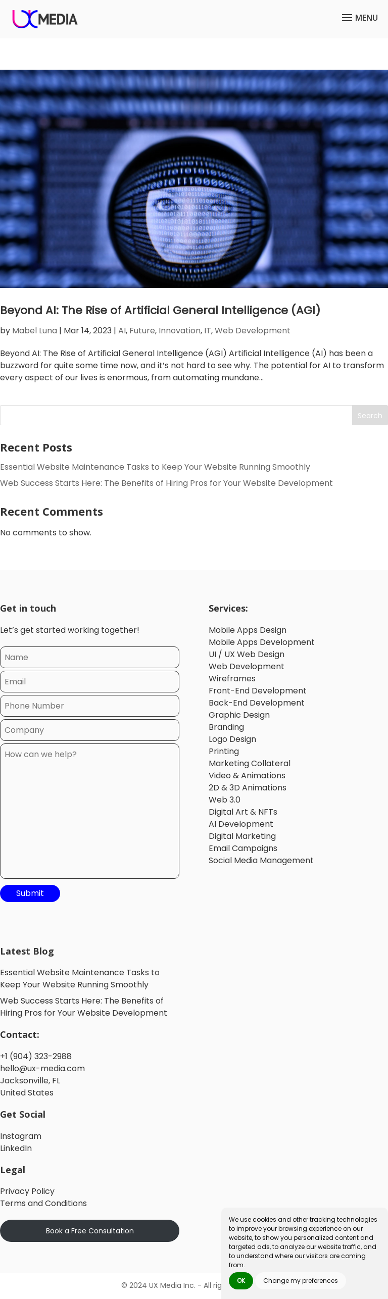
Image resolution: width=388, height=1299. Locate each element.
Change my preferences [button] (300, 1280)
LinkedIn (16, 1148)
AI (122, 330)
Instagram (20, 1136)
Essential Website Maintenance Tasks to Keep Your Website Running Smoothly (155, 467)
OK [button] (241, 1280)
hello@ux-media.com (42, 1068)
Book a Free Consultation (90, 1231)
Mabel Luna (34, 330)
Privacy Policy (27, 1191)
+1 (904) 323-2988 (36, 1056)
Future (142, 330)
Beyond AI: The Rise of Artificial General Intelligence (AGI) (160, 310)
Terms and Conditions (43, 1204)
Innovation (180, 330)
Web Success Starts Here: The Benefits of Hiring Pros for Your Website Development (166, 483)
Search (370, 416)
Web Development (252, 330)
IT (207, 330)
